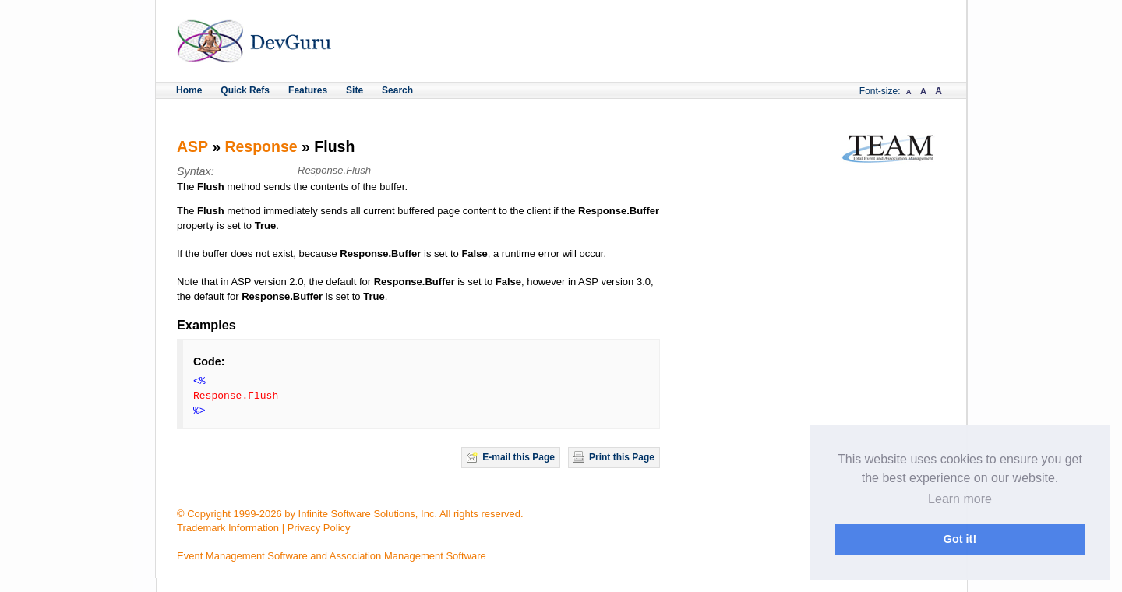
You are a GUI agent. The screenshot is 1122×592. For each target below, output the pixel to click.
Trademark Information (228, 528)
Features (307, 90)
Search (397, 90)
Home (189, 90)
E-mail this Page (518, 457)
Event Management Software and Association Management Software (331, 556)
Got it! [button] (960, 539)
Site (354, 90)
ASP (192, 146)
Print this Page (621, 457)
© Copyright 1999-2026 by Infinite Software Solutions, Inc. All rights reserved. (350, 514)
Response (260, 146)
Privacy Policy (319, 528)
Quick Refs (245, 90)
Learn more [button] (960, 499)
